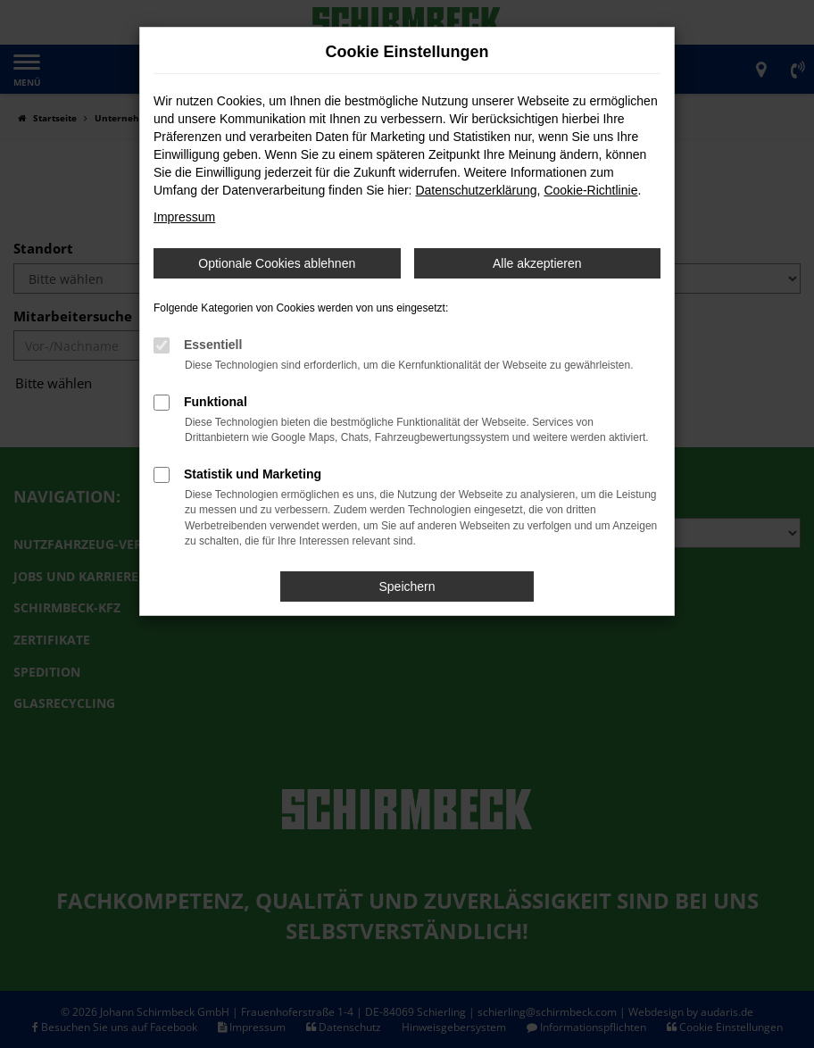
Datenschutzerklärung (475, 190)
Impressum (184, 217)
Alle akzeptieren (537, 263)
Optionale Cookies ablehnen (276, 263)
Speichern (406, 586)
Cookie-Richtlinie (590, 190)
